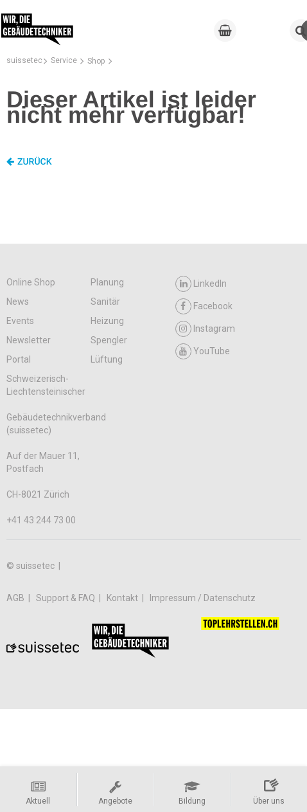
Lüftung (107, 359)
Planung (107, 282)
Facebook (203, 306)
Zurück (29, 162)
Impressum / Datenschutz (203, 598)
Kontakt (123, 598)
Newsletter (28, 340)
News (17, 301)
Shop (96, 61)
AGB (16, 598)
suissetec (24, 60)
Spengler (109, 340)
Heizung (107, 321)
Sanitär (105, 301)
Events (20, 321)
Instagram (205, 329)
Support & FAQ (66, 598)
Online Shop (30, 282)
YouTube (202, 351)
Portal (18, 359)
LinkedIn (201, 284)
